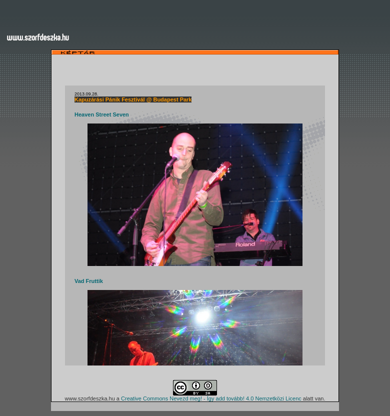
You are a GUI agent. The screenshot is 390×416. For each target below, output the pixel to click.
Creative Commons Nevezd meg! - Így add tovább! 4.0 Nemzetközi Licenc (211, 399)
